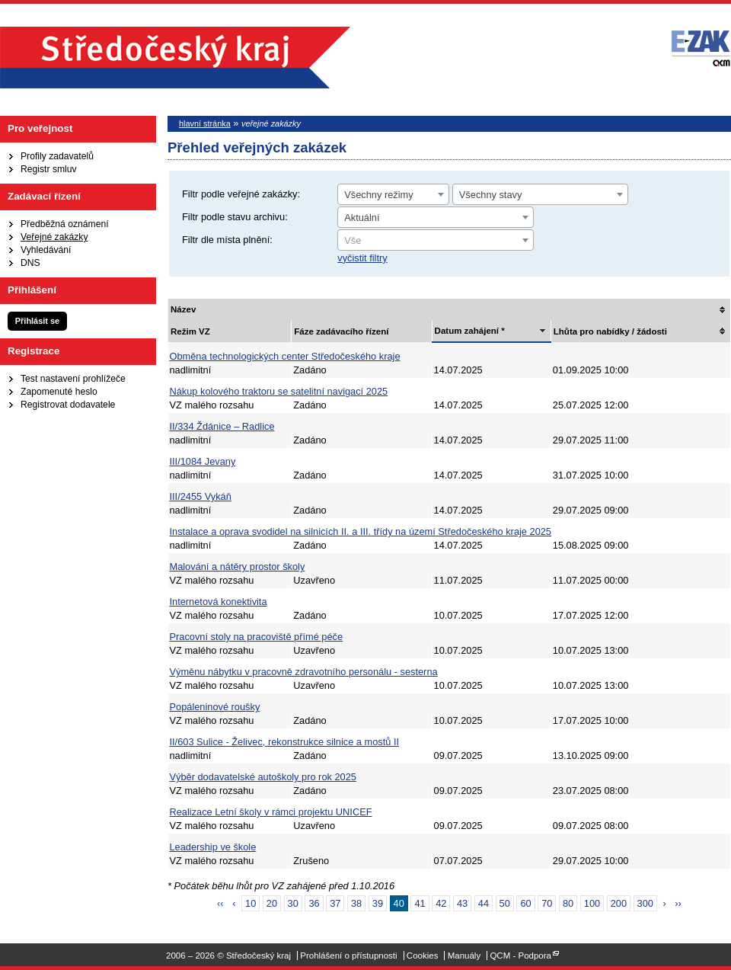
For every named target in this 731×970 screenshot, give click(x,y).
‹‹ (220, 903)
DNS (30, 263)
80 (568, 903)
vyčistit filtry (362, 258)
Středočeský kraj (175, 57)
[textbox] (435, 240)
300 (645, 903)
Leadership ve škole (213, 847)
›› (678, 903)
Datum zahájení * (470, 330)
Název (183, 309)
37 (335, 903)
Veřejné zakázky (54, 237)
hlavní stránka (205, 123)
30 (293, 903)
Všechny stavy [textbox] (490, 194)
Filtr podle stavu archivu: (235, 216)
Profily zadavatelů (57, 156)
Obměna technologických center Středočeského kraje (285, 356)
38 (356, 903)
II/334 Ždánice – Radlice (222, 426)
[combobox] (393, 194)
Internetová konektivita (218, 601)
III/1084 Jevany (203, 461)
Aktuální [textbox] (361, 217)
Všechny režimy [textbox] (378, 194)
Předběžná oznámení (65, 224)
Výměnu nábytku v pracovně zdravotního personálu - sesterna (304, 671)
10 (250, 903)
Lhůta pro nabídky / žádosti (610, 331)
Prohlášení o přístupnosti (348, 955)
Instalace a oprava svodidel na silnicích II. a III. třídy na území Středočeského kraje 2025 (360, 531)
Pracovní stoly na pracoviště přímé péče (256, 636)
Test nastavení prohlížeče (73, 378)
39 (377, 903)
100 (592, 903)
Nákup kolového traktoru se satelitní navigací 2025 (279, 391)
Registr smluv (49, 169)
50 (505, 903)
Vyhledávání (46, 250)
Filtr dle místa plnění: (227, 239)
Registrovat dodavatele (68, 404)
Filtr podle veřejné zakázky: (241, 194)
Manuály (464, 955)
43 (462, 903)
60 (525, 903)
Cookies (423, 955)
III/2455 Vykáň (200, 496)
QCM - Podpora (520, 955)
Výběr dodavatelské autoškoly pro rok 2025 (263, 777)
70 (546, 903)
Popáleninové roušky (215, 706)
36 (313, 903)
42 (441, 903)
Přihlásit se (37, 320)
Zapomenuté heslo (59, 391)
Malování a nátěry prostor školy (237, 566)
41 (419, 903)
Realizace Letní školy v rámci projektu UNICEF (271, 812)
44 (483, 903)
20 (272, 903)
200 (619, 903)
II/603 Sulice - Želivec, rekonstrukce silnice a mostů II (285, 742)
